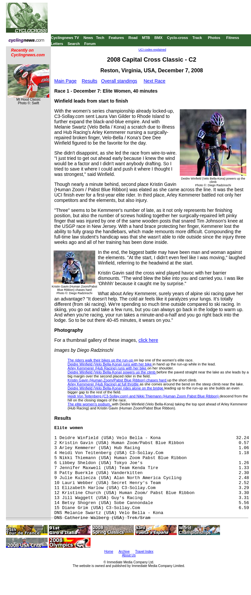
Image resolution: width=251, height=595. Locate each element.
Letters (57, 44)
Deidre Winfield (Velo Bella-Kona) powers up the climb (112, 372)
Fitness (232, 38)
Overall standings (119, 81)
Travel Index (144, 551)
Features (116, 38)
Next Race (154, 81)
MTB (146, 38)
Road (133, 38)
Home (108, 551)
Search (74, 44)
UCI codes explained (152, 49)
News (88, 38)
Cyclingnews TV (65, 38)
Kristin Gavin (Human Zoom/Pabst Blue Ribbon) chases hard (117, 380)
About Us (128, 555)
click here (148, 340)
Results (90, 81)
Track (197, 38)
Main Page (65, 81)
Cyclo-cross (177, 38)
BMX (158, 38)
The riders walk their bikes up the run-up (101, 360)
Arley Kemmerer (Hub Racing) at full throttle (103, 384)
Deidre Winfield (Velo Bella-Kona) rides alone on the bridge (116, 388)
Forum (90, 44)
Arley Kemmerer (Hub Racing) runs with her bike (107, 368)
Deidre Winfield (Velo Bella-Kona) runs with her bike (110, 364)
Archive (124, 551)
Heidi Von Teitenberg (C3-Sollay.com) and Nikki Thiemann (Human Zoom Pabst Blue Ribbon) (144, 396)
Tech (100, 38)
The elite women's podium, (90, 404)
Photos (214, 38)
